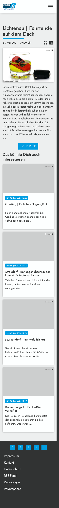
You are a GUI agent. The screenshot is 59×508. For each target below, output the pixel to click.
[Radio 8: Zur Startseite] (15, 6)
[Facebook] (12, 447)
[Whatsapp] (28, 447)
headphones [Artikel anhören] (45, 42)
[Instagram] (20, 447)
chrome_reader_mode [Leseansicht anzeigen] (51, 42)
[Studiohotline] (36, 447)
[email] (44, 447)
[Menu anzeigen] (50, 6)
